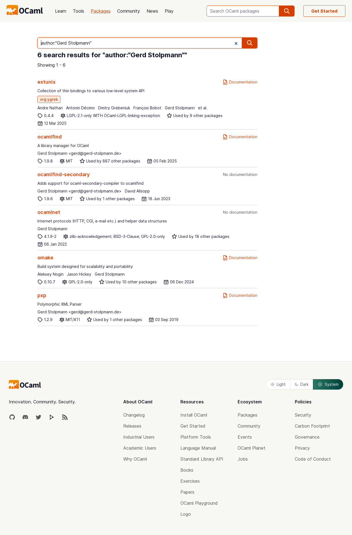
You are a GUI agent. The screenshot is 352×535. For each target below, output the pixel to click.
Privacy (302, 448)
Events (245, 437)
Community (128, 11)
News (152, 11)
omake (45, 257)
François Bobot (147, 107)
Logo (185, 514)
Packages (101, 11)
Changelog (134, 415)
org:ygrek (49, 99)
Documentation (239, 82)
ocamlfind (49, 137)
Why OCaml (135, 459)
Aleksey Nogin (50, 274)
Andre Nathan (50, 107)
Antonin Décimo (80, 107)
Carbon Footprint (312, 426)
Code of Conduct (313, 459)
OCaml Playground (199, 503)
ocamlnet (48, 212)
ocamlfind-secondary (63, 174)
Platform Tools (195, 437)
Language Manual (198, 448)
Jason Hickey (79, 274)
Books (186, 470)
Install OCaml (193, 415)
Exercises (190, 481)
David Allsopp (137, 191)
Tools (78, 11)
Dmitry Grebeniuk (114, 107)
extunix (46, 82)
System (328, 384)
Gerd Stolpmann (180, 107)
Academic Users (139, 448)
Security (303, 415)
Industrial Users (139, 437)
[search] (287, 11)
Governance (307, 437)
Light (278, 384)
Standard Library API (201, 459)
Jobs (243, 459)
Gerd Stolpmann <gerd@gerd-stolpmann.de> (79, 153)
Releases (132, 426)
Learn (60, 11)
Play (169, 11)
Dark (302, 384)
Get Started (324, 11)
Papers (187, 492)
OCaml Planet (251, 448)
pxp (41, 295)
